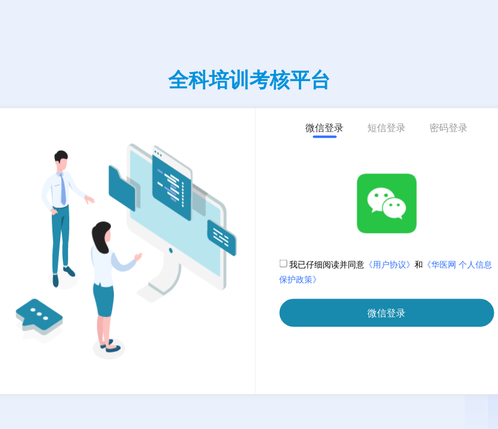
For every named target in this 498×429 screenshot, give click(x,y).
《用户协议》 (389, 264)
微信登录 (386, 313)
